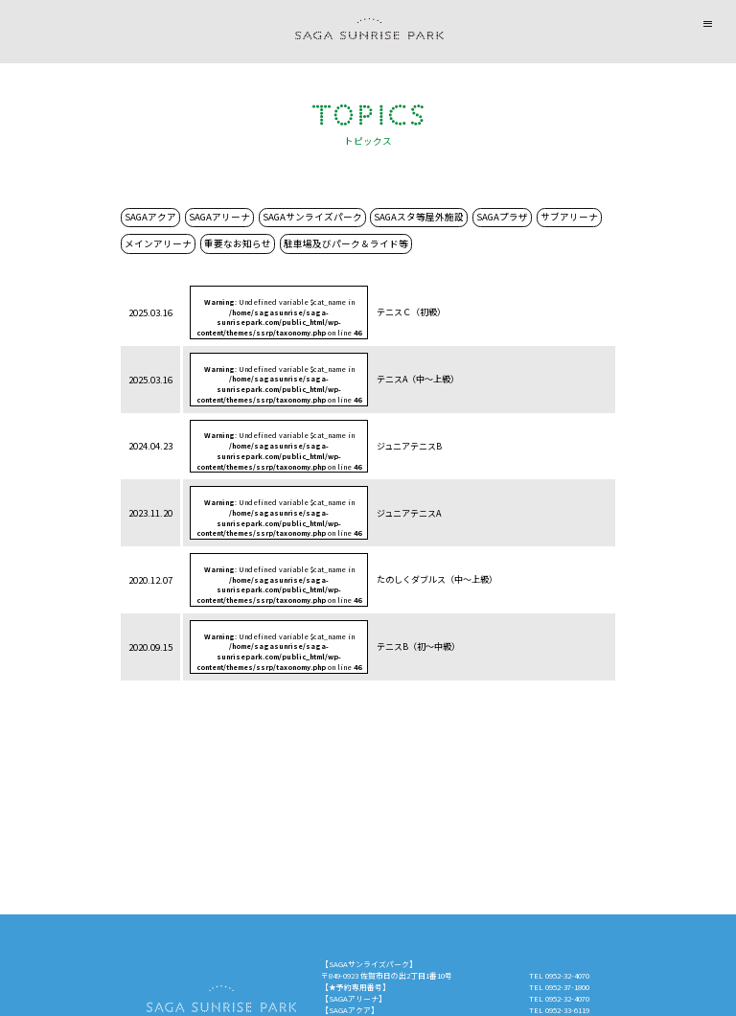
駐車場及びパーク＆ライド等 (346, 243)
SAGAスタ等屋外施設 (419, 216)
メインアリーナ (158, 243)
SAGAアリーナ (219, 216)
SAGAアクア (150, 216)
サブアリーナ (569, 216)
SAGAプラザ (502, 216)
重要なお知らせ (237, 243)
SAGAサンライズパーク (312, 216)
